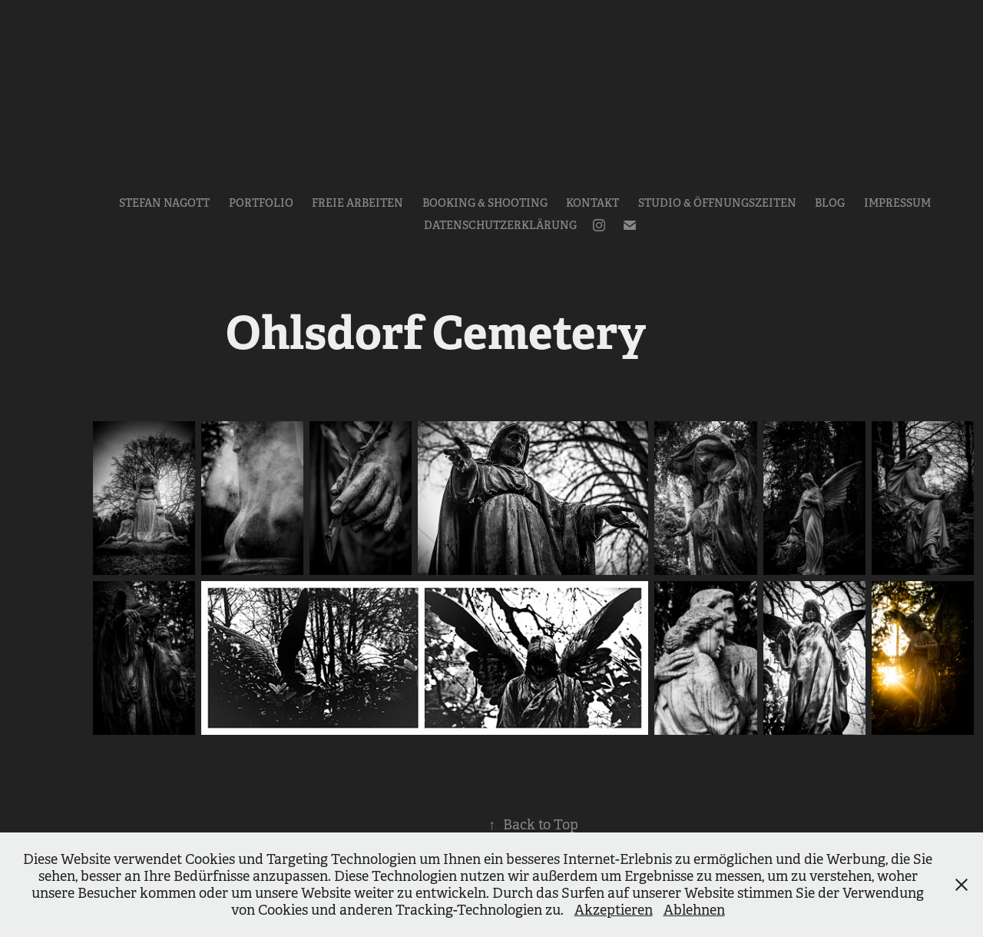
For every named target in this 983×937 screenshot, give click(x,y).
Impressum (897, 203)
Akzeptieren (613, 910)
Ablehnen (694, 910)
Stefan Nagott (164, 203)
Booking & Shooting (485, 203)
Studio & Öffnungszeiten (717, 203)
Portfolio (261, 203)
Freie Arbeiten (357, 203)
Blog (830, 203)
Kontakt (592, 203)
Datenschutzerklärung (500, 225)
